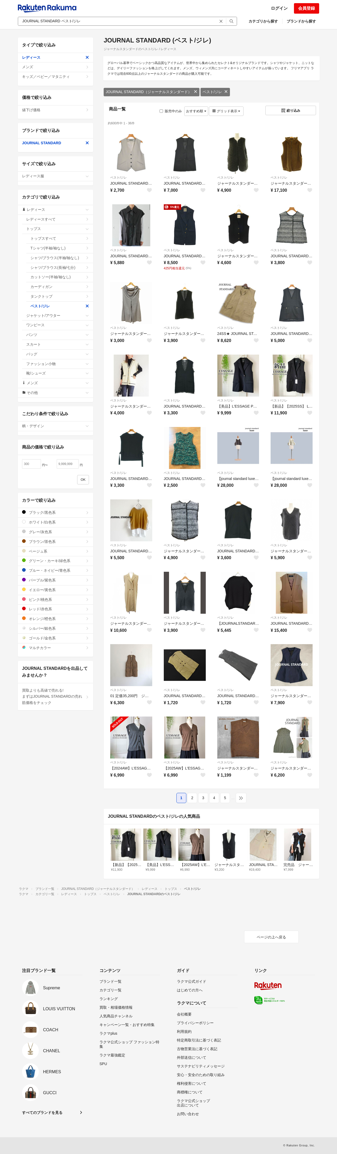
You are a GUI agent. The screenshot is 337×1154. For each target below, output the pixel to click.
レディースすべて (57, 219)
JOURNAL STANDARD (55, 143)
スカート (57, 344)
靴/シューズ (57, 373)
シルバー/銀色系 (55, 628)
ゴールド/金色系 (55, 638)
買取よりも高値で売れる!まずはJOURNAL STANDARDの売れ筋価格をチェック (55, 696)
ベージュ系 (55, 551)
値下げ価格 (55, 110)
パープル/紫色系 (55, 580)
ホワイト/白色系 (55, 522)
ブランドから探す (301, 21)
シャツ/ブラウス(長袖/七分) (59, 267)
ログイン (279, 8)
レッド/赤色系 (55, 609)
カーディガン (59, 287)
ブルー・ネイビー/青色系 (55, 570)
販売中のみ (171, 111)
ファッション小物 (57, 364)
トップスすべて (59, 238)
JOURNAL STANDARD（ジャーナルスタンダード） (151, 92)
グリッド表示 (226, 111)
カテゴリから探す (263, 21)
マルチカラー (55, 647)
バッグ (57, 354)
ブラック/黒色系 (55, 512)
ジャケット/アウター (57, 315)
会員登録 (306, 8)
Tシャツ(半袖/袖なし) (59, 248)
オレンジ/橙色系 (55, 618)
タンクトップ (59, 296)
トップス (57, 229)
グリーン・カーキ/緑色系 (55, 560)
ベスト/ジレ (215, 92)
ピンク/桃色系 (55, 599)
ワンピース (57, 325)
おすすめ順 (196, 111)
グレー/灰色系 (55, 532)
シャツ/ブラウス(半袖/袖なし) (59, 258)
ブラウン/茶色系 (55, 541)
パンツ (57, 335)
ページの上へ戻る (271, 937)
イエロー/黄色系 (55, 589)
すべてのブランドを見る (42, 1112)
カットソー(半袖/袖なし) (59, 277)
